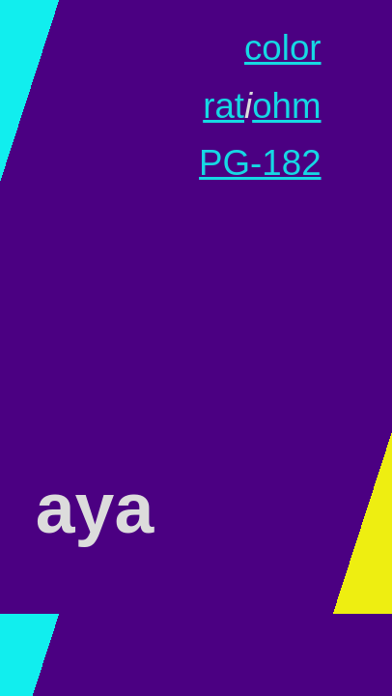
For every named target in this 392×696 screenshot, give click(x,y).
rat (223, 106)
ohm (286, 106)
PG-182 (260, 163)
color (283, 48)
